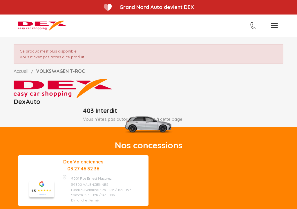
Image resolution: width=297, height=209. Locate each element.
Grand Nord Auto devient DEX (156, 7)
